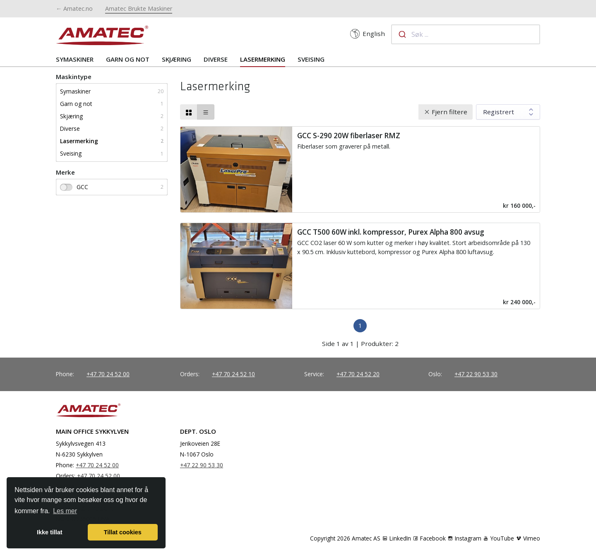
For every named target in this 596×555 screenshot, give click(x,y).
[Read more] (360, 169)
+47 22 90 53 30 (475, 374)
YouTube (498, 538)
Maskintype (73, 76)
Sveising (311, 59)
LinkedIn (396, 538)
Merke (65, 172)
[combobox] (465, 34)
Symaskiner (75, 59)
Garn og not (127, 59)
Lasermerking (262, 59)
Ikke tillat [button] (49, 532)
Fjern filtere (449, 112)
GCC (74, 187)
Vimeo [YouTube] (528, 538)
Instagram (464, 538)
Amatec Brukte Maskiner (138, 8)
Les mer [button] (65, 510)
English (367, 33)
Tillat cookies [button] (123, 532)
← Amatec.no (74, 8)
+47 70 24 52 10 (233, 374)
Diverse (216, 59)
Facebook (429, 538)
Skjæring (176, 59)
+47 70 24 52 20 (358, 374)
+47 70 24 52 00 (108, 374)
